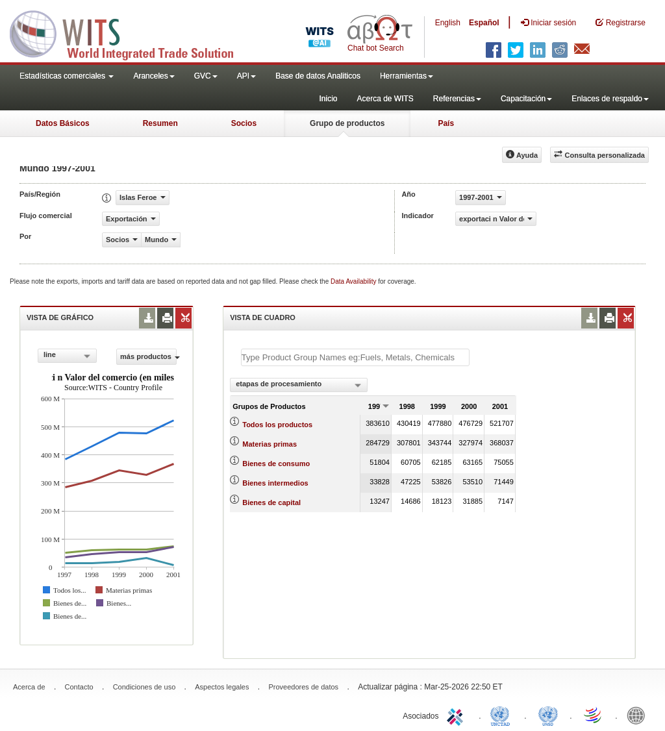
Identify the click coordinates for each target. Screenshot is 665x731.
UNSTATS (548, 715)
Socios (244, 123)
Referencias (457, 98)
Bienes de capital (271, 502)
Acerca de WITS (385, 98)
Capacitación (526, 98)
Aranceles (153, 76)
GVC (206, 76)
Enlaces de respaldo (610, 98)
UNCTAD (503, 715)
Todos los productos (277, 424)
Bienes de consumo (276, 463)
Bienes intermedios (275, 483)
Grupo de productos (347, 123)
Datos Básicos (63, 123)
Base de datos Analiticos (317, 76)
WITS (130, 32)
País (446, 123)
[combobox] (67, 356)
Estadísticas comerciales (66, 76)
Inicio (328, 98)
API (246, 76)
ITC (457, 715)
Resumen (160, 123)
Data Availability (354, 281)
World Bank (639, 715)
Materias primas (269, 444)
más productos (148, 356)
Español (484, 22)
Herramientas (406, 76)
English (447, 22)
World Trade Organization (594, 715)
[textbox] (355, 357)
